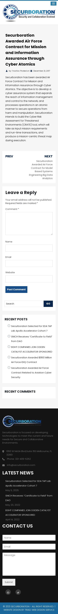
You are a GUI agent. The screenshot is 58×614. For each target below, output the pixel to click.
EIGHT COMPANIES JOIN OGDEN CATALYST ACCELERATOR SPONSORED (31, 349)
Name (8, 241)
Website (10, 272)
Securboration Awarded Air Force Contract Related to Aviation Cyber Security (31, 372)
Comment (12, 209)
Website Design (12, 609)
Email (8, 257)
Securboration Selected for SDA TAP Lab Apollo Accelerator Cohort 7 (31, 328)
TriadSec (16, 71)
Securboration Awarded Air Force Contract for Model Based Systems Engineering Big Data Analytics (41, 169)
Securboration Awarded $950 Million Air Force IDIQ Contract (31, 360)
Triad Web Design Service (39, 609)
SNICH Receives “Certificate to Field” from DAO (31, 339)
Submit (9, 582)
